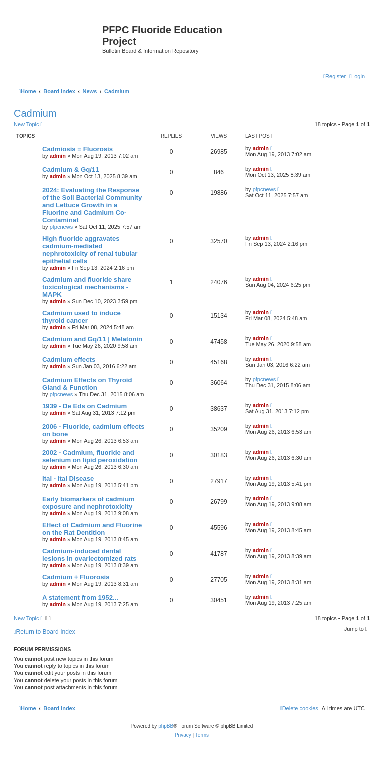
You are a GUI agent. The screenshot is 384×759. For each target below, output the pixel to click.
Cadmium (35, 113)
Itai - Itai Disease (68, 478)
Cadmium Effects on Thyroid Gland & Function (87, 383)
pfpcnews (61, 227)
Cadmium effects (69, 359)
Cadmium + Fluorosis (76, 577)
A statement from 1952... (80, 597)
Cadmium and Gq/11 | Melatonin (92, 339)
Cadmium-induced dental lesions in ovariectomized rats (89, 554)
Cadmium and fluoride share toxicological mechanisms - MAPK (87, 287)
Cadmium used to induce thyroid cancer (81, 316)
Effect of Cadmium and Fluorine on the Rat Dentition (92, 528)
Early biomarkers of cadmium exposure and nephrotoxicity (88, 502)
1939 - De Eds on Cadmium (84, 406)
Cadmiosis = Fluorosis (77, 149)
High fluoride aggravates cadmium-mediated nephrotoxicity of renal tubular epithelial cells (90, 250)
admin (58, 156)
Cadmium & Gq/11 (71, 169)
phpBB (166, 726)
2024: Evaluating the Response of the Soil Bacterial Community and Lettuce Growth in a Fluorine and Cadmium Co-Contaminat (92, 205)
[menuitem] (357, 76)
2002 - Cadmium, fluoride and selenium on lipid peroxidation (90, 456)
